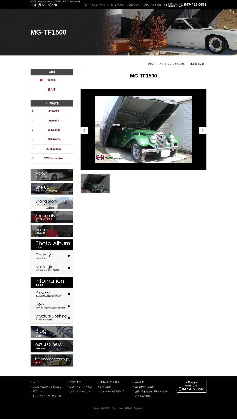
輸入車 (52, 89)
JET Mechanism (54, 158)
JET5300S (54, 139)
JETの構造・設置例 (144, 387)
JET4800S (54, 130)
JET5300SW (53, 148)
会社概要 (139, 382)
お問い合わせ (174, 5)
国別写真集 (75, 382)
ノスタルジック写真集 (172, 63)
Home (150, 63)
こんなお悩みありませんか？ (47, 387)
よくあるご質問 (143, 396)
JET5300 (54, 120)
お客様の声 (105, 387)
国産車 (52, 80)
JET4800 (54, 111)
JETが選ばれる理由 (110, 382)
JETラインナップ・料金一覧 (99, 5)
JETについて (39, 391)
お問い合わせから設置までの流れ (151, 391)
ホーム (36, 382)
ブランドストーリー (80, 391)
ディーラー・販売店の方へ (113, 391)
